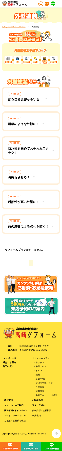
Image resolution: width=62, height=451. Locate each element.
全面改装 (40, 391)
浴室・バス (41, 366)
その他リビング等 (44, 383)
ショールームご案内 (13, 405)
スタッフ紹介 (38, 405)
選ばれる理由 (9, 362)
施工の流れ (8, 366)
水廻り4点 (40, 378)
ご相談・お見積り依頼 (15, 420)
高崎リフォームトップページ (13, 27)
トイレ (39, 370)
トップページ (9, 358)
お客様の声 (37, 400)
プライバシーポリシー (15, 415)
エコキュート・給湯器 (46, 395)
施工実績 (8, 400)
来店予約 (36, 415)
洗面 (38, 374)
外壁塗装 (40, 387)
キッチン (40, 362)
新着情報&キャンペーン (15, 410)
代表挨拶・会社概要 (41, 410)
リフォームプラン (40, 358)
